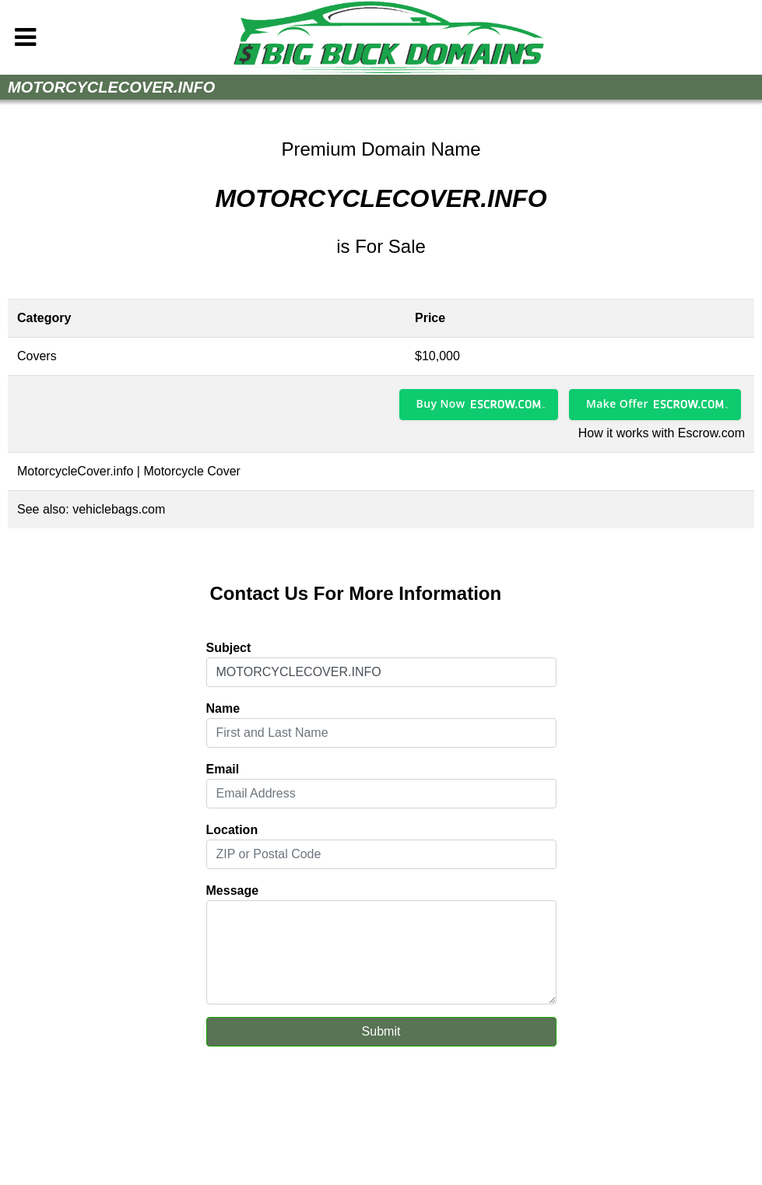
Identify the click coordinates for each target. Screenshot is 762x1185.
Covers (37, 356)
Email (223, 769)
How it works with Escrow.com (661, 433)
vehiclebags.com (118, 509)
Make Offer (617, 403)
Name (223, 708)
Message (232, 890)
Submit (381, 1031)
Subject (228, 647)
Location (232, 829)
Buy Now (440, 403)
